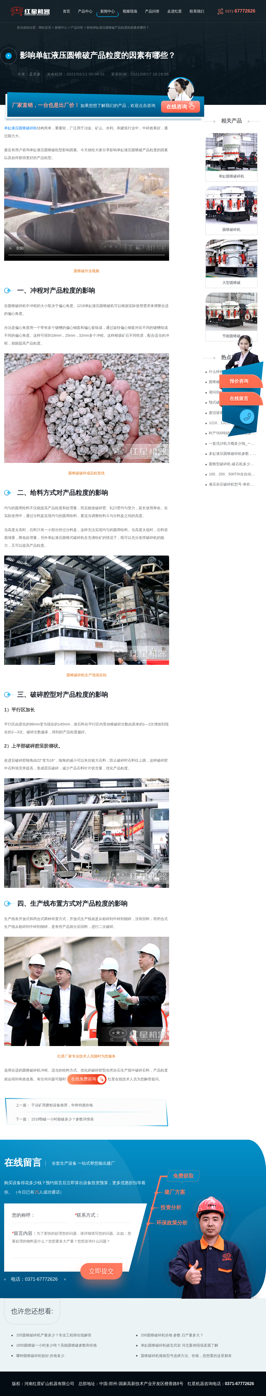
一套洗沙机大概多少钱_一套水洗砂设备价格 (233, 443)
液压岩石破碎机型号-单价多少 (233, 484)
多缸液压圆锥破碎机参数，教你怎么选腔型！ (233, 453)
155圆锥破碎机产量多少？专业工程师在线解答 (53, 1335)
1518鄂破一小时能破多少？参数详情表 (62, 1119)
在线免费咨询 (83, 1079)
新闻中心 (107, 11)
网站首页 (45, 27)
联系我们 (197, 11)
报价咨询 (239, 381)
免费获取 (183, 1176)
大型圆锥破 (231, 283)
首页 (66, 11)
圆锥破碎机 (231, 229)
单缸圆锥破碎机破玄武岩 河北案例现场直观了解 (179, 1345)
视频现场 (130, 11)
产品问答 (152, 11)
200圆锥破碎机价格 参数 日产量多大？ (172, 1335)
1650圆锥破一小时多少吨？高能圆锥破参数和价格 (56, 1345)
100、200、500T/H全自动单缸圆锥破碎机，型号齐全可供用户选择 (233, 474)
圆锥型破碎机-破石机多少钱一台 (233, 464)
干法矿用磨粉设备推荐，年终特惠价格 (62, 1105)
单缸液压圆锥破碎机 (20, 128)
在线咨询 (176, 107)
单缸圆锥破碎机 (231, 176)
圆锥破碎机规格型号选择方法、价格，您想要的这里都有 (186, 1356)
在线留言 (239, 398)
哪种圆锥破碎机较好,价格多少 (40, 1356)
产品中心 (85, 11)
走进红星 (174, 11)
